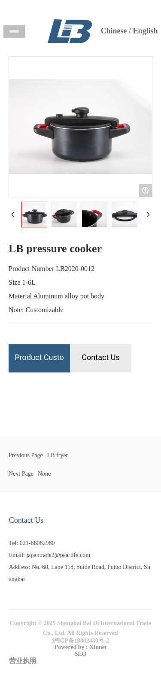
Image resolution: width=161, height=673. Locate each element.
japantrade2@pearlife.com (58, 555)
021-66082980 (37, 543)
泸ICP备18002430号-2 (80, 640)
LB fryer (57, 455)
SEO (80, 654)
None (44, 474)
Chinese (113, 31)
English (145, 31)
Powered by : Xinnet (80, 647)
